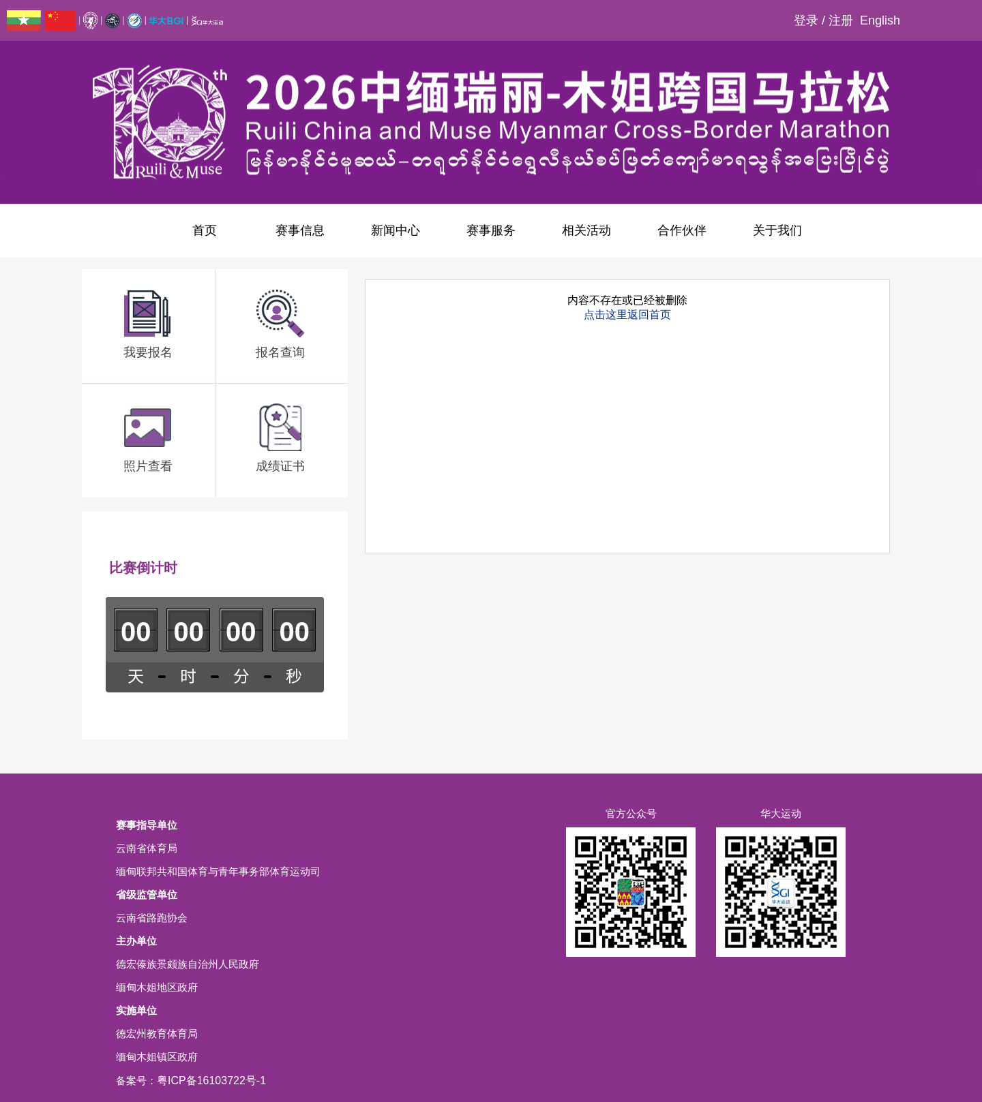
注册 (841, 20)
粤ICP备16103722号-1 (211, 1080)
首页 (204, 230)
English (880, 20)
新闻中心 (395, 230)
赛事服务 (491, 230)
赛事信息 (300, 230)
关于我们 (777, 230)
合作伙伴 (681, 230)
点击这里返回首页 (627, 314)
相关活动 (586, 230)
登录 (806, 20)
